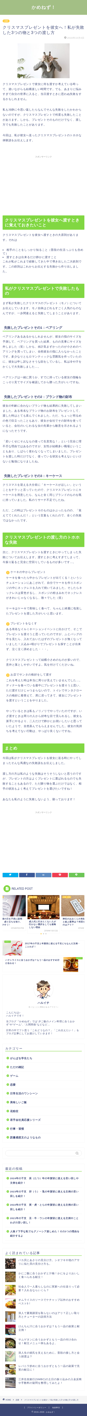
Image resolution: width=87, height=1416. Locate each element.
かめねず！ (43, 7)
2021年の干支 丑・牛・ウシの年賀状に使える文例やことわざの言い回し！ (44, 1220)
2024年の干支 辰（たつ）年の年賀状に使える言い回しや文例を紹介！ (44, 1180)
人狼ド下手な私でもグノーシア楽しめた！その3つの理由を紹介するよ (45, 1233)
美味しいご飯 (18, 1102)
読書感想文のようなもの (25, 1137)
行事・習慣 (17, 1128)
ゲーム (14, 1075)
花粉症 (14, 1111)
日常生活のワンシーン (24, 1093)
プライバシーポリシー (36, 1408)
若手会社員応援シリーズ (25, 1119)
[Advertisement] (43, 184)
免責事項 (56, 1408)
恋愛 (6, 21)
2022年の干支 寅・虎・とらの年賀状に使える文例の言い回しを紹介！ (44, 1207)
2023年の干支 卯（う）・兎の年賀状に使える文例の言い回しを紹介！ (44, 1193)
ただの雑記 (17, 1067)
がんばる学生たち (21, 1058)
